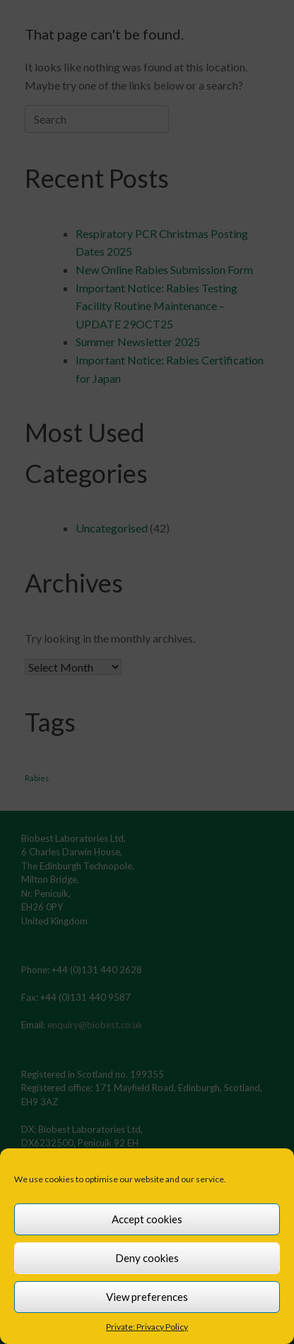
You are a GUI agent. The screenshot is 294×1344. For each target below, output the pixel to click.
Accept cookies (147, 1219)
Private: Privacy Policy (147, 1326)
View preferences (147, 1296)
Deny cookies (147, 1257)
